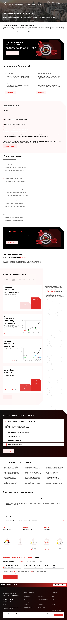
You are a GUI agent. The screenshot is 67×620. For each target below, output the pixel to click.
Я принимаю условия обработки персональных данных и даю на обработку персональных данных (24, 571)
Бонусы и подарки (19, 2)
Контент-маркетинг (41, 596)
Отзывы (53, 599)
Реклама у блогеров (41, 602)
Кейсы (28, 4)
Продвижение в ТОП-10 (27, 596)
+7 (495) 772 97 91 (50, 2)
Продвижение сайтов (19, 4)
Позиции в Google (26, 599)
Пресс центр (29, 2)
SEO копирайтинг (40, 601)
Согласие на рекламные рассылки (57, 608)
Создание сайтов (40, 604)
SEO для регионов (26, 610)
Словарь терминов (54, 602)
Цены (33, 4)
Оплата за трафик (27, 602)
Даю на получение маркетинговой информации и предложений (16, 573)
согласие (31, 571)
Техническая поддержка (41, 609)
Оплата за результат (27, 604)
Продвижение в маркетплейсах (43, 599)
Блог (24, 2)
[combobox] (4, 567)
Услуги (11, 4)
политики (13, 571)
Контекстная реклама (41, 594)
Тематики (39, 4)
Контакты (35, 2)
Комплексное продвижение (28, 607)
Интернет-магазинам (27, 601)
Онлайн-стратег (50, 3)
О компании (11, 2)
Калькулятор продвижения (28, 594)
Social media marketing (41, 607)
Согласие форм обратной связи (57, 610)
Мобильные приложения (41, 610)
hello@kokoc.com (15, 595)
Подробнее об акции (11, 237)
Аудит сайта (26, 609)
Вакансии (53, 604)
